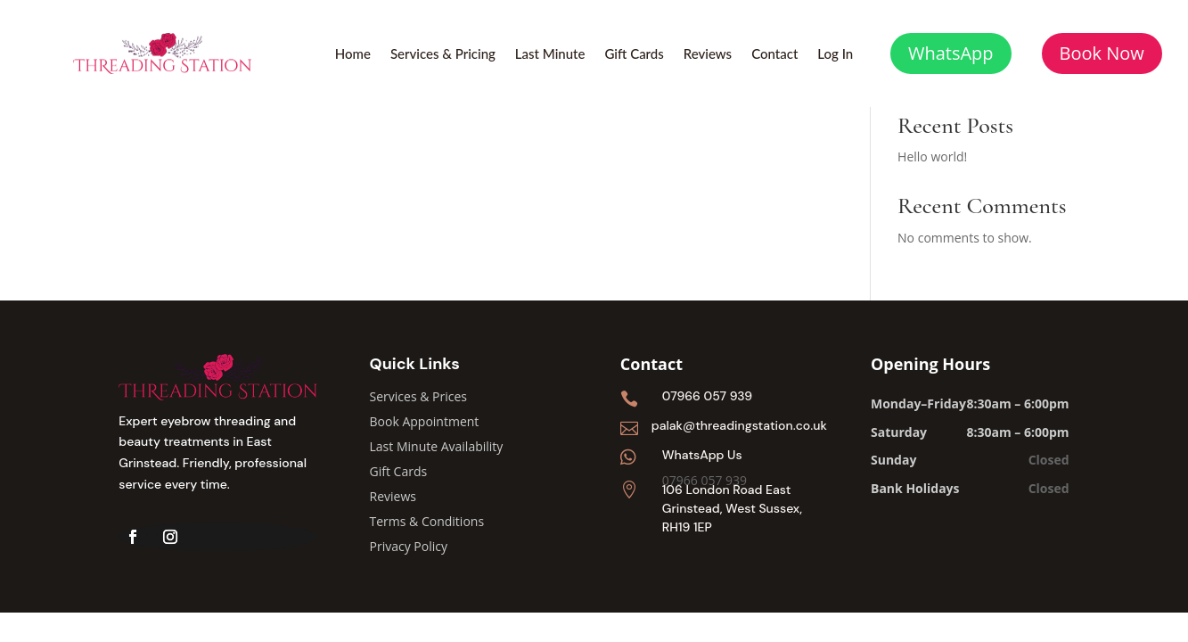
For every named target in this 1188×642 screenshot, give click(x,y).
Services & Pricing (443, 54)
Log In (835, 54)
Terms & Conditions (427, 521)
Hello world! (932, 156)
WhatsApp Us (702, 455)
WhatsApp (951, 53)
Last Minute (550, 54)
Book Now (1102, 53)
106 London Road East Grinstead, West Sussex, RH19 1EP (732, 508)
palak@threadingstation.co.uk (739, 425)
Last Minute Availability (437, 446)
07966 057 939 (707, 396)
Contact (774, 54)
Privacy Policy (408, 546)
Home (353, 54)
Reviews (708, 54)
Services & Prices (418, 396)
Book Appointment (424, 421)
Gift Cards (633, 54)
